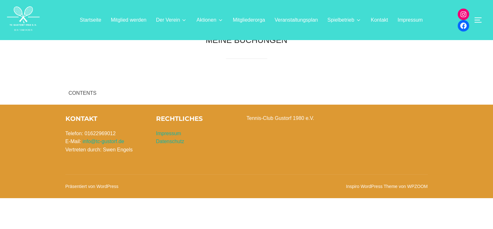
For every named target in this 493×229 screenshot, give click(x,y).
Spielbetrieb (344, 20)
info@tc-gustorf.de (103, 147)
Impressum (410, 20)
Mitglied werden (129, 20)
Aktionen (209, 20)
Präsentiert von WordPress (92, 192)
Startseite (90, 20)
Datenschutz (170, 147)
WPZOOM (417, 192)
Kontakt (379, 20)
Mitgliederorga (249, 20)
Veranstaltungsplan (296, 20)
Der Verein (171, 20)
